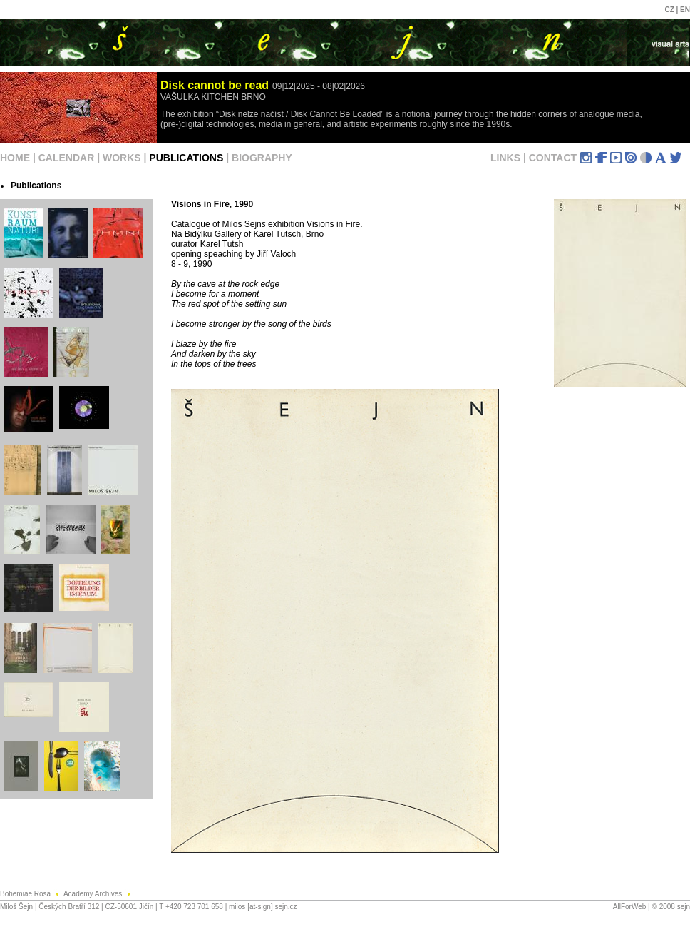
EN (685, 10)
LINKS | (509, 157)
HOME (15, 157)
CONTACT (553, 157)
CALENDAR (66, 157)
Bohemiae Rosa (31, 894)
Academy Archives (99, 894)
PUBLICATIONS (186, 157)
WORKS (122, 157)
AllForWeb (630, 907)
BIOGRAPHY (262, 157)
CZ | (672, 10)
